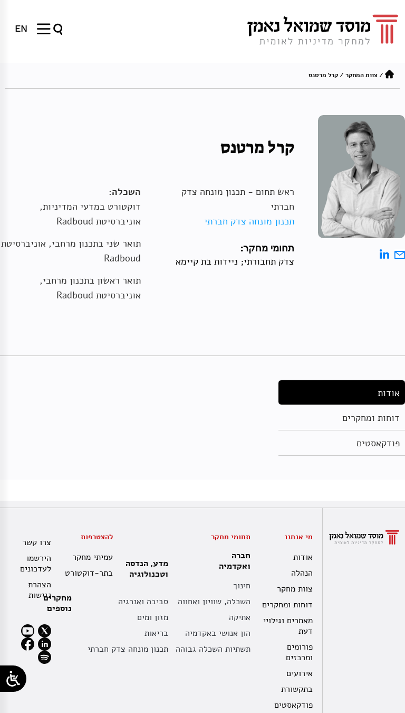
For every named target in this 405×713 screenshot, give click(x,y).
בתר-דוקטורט (90, 573)
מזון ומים (152, 617)
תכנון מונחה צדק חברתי (249, 221)
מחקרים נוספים (57, 603)
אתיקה (239, 617)
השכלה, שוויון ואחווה (214, 601)
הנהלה (302, 573)
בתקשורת (297, 689)
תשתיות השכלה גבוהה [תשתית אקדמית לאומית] (213, 649)
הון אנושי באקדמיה (217, 633)
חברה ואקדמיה (232, 561)
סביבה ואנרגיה (143, 601)
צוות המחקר (361, 75)
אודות (389, 393)
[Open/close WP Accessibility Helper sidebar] (13, 678)
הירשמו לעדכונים (35, 563)
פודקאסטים (378, 443)
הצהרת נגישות (39, 590)
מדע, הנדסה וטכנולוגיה (144, 569)
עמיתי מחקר (92, 557)
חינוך (241, 586)
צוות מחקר (295, 589)
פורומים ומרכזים (299, 652)
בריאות (156, 633)
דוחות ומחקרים (371, 417)
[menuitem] (21, 28)
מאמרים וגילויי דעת (288, 626)
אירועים (299, 673)
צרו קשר (36, 542)
